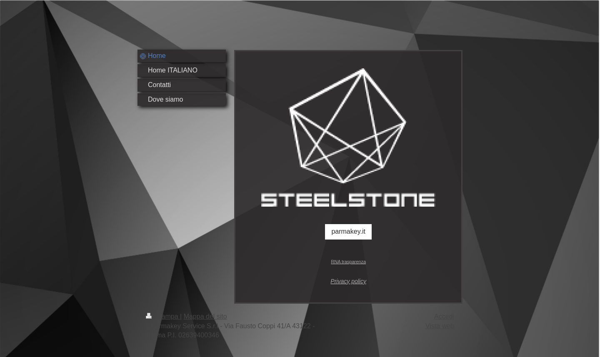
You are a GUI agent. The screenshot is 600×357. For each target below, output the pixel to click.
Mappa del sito (205, 316)
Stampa (163, 316)
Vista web (439, 326)
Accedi (444, 316)
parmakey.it (348, 231)
